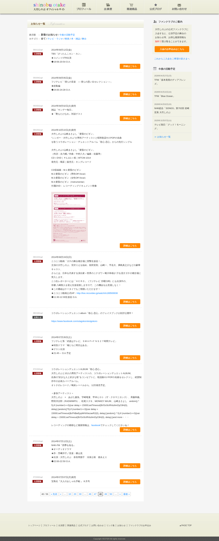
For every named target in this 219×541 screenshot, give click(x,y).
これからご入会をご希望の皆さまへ (172, 58)
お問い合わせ (97, 525)
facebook (95, 425)
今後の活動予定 (67, 34)
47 (95, 494)
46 (90, 494)
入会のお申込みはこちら (172, 49)
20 (75, 494)
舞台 (84, 38)
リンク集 (110, 525)
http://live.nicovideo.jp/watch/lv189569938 (97, 293)
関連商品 (71, 525)
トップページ (34, 525)
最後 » (126, 494)
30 (80, 494)
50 (111, 494)
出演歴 (61, 525)
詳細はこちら (130, 66)
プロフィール (49, 525)
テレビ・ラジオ (55, 38)
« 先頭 (54, 494)
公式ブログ (83, 525)
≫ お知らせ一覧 (162, 137)
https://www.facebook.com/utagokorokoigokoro (74, 321)
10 (70, 494)
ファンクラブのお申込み (139, 525)
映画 (67, 38)
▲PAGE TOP (185, 525)
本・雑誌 (75, 38)
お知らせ (121, 525)
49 (105, 494)
